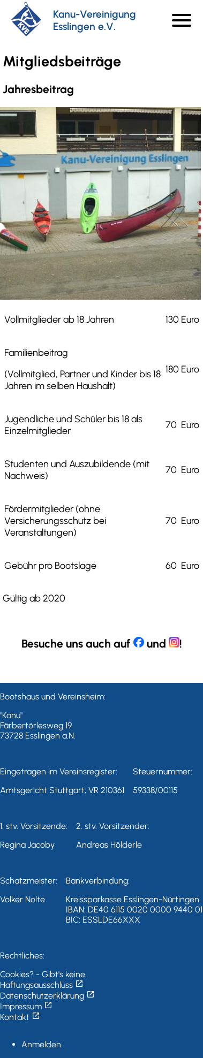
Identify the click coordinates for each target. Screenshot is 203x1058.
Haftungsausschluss (42, 985)
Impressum (26, 1006)
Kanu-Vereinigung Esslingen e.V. (94, 20)
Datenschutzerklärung (47, 996)
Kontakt (20, 1017)
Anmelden (41, 1044)
